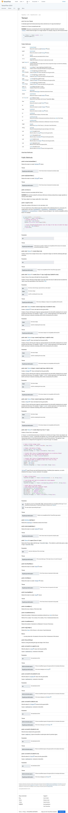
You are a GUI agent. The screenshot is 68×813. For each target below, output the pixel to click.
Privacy (24, 811)
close (31, 55)
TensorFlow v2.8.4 (7, 5)
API (28, 14)
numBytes (32, 113)
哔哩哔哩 (21, 804)
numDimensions (33, 116)
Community (44, 1)
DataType (24, 90)
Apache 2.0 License (34, 785)
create (31, 62)
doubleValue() (53, 209)
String (43, 52)
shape (31, 124)
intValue (31, 105)
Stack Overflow (46, 802)
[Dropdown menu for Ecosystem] (38, 1)
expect (31, 97)
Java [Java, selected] (19, 8)
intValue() (60, 209)
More (23, 8)
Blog (20, 798)
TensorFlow (24, 14)
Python (9, 8)
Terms (20, 811)
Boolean (43, 48)
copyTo (31, 58)
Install (16, 1)
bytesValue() (37, 209)
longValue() (25, 211)
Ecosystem (34, 1)
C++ (14, 8)
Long (35, 76)
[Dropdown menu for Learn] (23, 1)
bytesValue (32, 51)
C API (45, 281)
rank (56, 118)
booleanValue (32, 47)
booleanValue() (34, 211)
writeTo (31, 131)
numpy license (50, 786)
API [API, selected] (27, 1)
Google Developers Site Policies (52, 785)
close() (24, 30)
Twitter (20, 802)
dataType (32, 90)
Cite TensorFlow (46, 806)
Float (35, 84)
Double (35, 72)
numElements (33, 120)
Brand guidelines (46, 804)
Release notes (46, 800)
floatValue (32, 101)
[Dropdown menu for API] (29, 1)
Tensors (54, 505)
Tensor (26, 62)
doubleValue (32, 93)
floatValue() (44, 209)
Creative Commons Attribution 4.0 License (54, 783)
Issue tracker (46, 798)
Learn (21, 1)
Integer (35, 80)
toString (31, 127)
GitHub (63, 1)
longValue (32, 109)
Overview (4, 8)
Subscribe (61, 811)
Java (40, 14)
